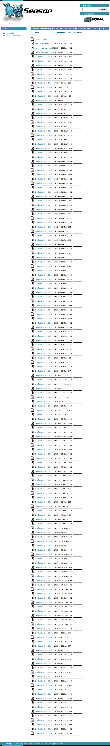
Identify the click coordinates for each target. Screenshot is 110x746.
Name (37, 32)
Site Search (86, 6)
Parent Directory (41, 39)
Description (77, 32)
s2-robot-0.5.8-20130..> (43, 57)
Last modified (59, 32)
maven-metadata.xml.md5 (44, 48)
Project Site (10, 33)
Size (69, 32)
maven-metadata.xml (42, 44)
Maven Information (13, 36)
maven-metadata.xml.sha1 (44, 52)
